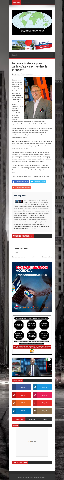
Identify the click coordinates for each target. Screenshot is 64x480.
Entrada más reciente (18, 257)
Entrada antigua (47, 257)
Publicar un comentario (22, 253)
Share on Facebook (20, 181)
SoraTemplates (29, 477)
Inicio (33, 257)
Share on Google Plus (21, 187)
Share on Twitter (37, 181)
